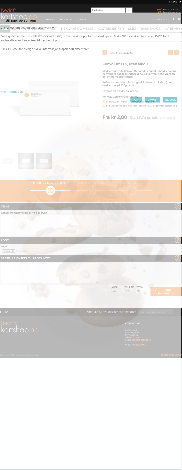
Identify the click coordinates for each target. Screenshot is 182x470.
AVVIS (152, 99)
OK (136, 99)
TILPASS (170, 99)
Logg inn (175, 2)
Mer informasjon (12, 91)
